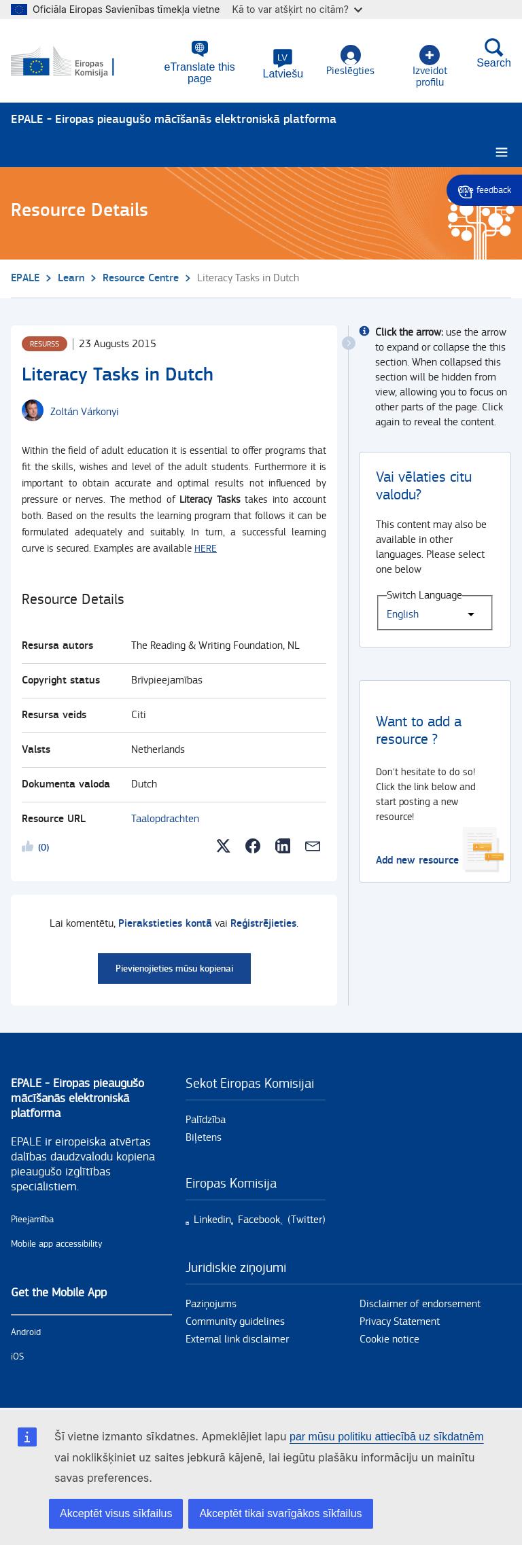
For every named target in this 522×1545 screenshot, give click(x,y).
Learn (71, 275)
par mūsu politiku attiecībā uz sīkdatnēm (386, 1436)
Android (26, 1329)
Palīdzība (206, 1117)
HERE (205, 546)
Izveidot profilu (429, 61)
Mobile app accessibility (57, 1241)
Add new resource (417, 857)
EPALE (25, 275)
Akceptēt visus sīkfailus (116, 1513)
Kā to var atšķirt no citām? (297, 9)
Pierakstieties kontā (165, 920)
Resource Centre (141, 275)
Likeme (30, 846)
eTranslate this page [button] (197, 67)
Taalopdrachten (165, 816)
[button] (282, 65)
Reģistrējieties (263, 920)
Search (493, 53)
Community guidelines (235, 1319)
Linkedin (212, 1217)
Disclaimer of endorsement (420, 1301)
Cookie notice (389, 1336)
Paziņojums (211, 1301)
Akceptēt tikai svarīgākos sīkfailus (280, 1513)
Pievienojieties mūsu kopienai (174, 966)
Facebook (259, 1217)
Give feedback (484, 190)
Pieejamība (32, 1216)
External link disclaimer (237, 1336)
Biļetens (204, 1135)
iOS (17, 1354)
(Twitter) (307, 1217)
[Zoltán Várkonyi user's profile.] (85, 410)
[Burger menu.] (501, 150)
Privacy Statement (400, 1319)
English (403, 611)
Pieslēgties (349, 61)
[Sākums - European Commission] (77, 59)
